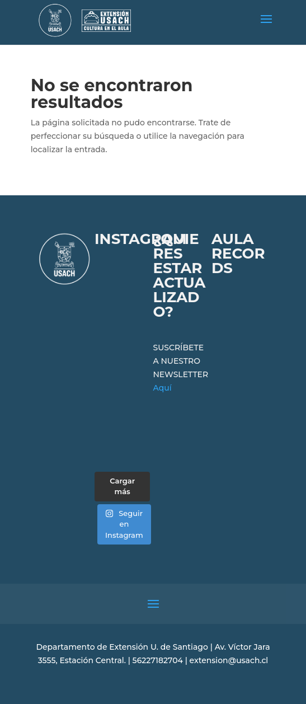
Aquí (162, 388)
